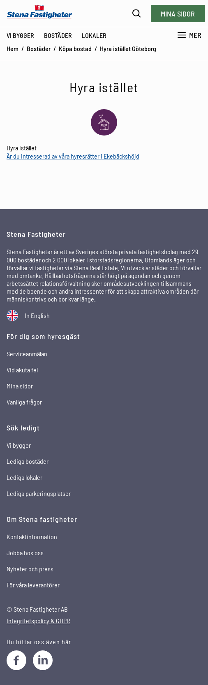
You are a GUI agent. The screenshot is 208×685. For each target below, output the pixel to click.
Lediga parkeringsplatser (39, 493)
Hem (12, 48)
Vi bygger (20, 35)
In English (37, 315)
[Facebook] (16, 660)
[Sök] (136, 13)
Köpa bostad (75, 48)
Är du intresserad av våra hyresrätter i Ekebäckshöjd (73, 156)
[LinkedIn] (43, 660)
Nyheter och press (30, 569)
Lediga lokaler (24, 477)
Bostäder (58, 35)
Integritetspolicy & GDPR (38, 620)
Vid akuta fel (22, 370)
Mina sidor (178, 13)
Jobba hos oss (25, 552)
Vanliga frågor (24, 402)
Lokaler (94, 35)
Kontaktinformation (32, 536)
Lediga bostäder (28, 461)
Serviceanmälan (27, 354)
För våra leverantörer (33, 585)
